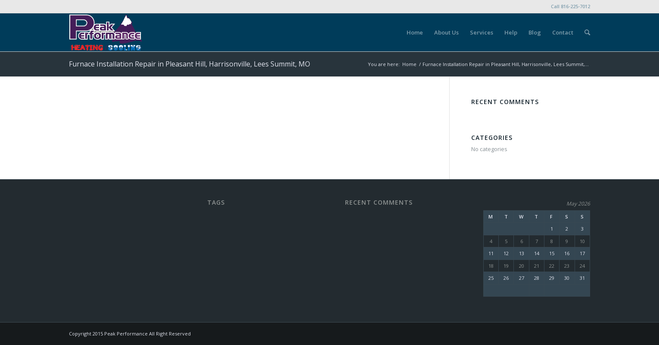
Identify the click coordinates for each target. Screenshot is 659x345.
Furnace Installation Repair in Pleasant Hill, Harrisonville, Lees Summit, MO (189, 64)
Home (409, 64)
